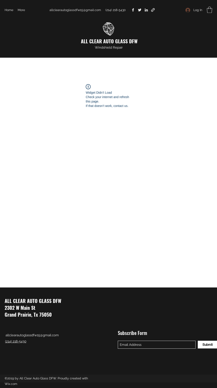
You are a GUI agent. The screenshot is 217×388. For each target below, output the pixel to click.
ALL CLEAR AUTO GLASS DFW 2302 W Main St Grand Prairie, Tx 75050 (33, 307)
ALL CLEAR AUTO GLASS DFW (109, 41)
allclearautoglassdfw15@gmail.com (75, 10)
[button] (209, 10)
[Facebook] (133, 10)
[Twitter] (139, 10)
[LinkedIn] (146, 10)
